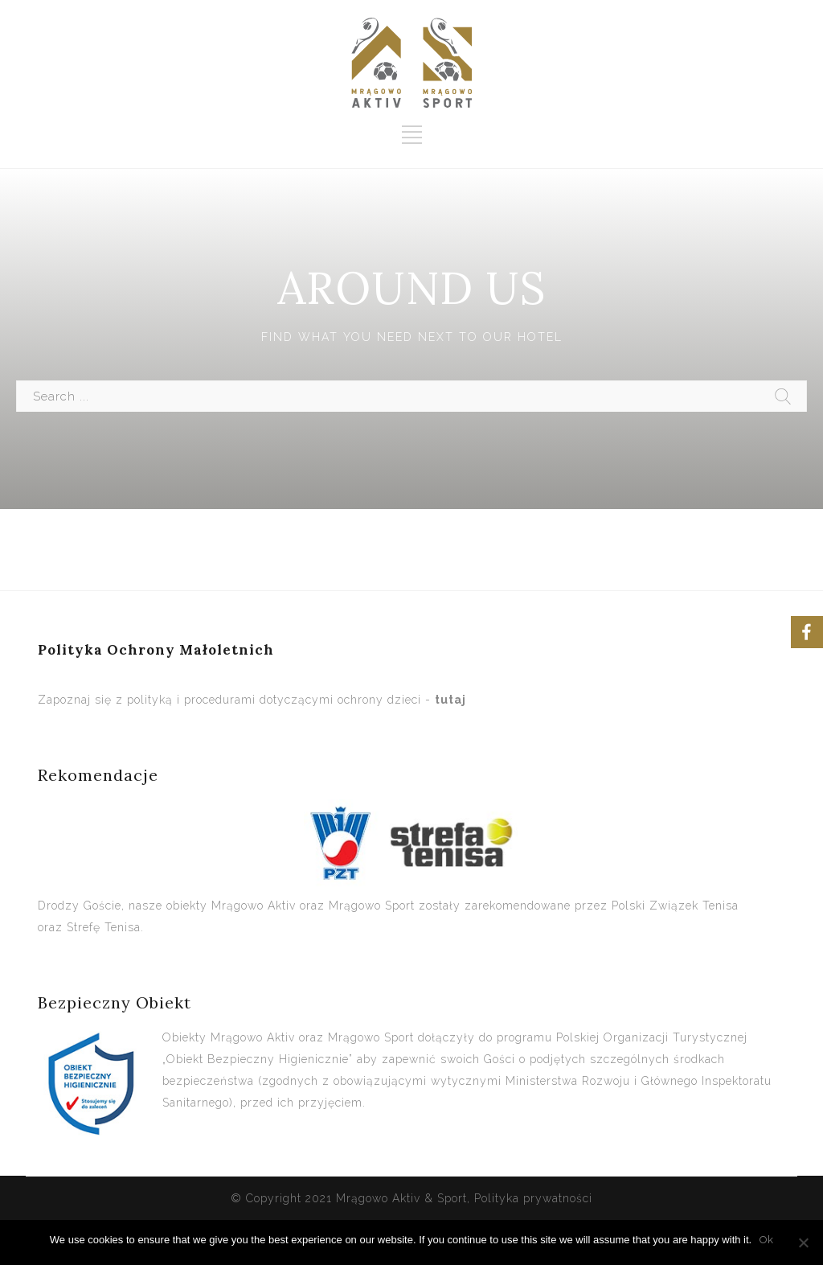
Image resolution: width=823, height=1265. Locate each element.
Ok (766, 1240)
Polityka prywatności (533, 1198)
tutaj (450, 699)
